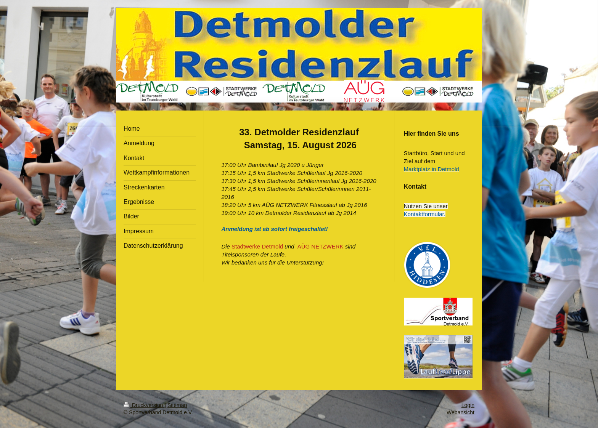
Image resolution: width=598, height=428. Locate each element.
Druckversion (144, 405)
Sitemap (177, 405)
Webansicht (460, 412)
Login (467, 405)
